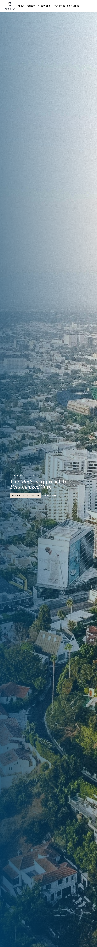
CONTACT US (73, 6)
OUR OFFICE (59, 6)
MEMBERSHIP (33, 6)
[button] (46, 6)
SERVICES (46, 6)
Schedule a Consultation (25, 495)
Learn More (50, 495)
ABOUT (21, 6)
